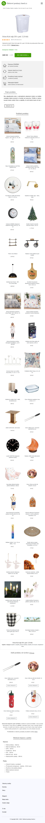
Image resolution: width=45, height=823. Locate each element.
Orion (39, 43)
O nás (4, 808)
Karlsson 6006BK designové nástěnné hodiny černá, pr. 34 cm (13, 225)
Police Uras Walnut (12, 253)
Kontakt (4, 812)
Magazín (4, 796)
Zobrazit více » (15, 45)
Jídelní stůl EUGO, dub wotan (13, 427)
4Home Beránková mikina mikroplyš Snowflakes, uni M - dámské (13, 343)
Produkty (8, 8)
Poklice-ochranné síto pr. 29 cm (33, 711)
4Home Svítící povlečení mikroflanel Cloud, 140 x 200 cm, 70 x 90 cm (32, 167)
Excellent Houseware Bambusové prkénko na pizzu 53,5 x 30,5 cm (32, 283)
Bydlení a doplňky (14, 8)
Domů (4, 8)
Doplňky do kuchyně (32, 644)
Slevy (3, 790)
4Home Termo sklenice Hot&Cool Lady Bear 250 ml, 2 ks (32, 138)
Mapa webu (5, 799)
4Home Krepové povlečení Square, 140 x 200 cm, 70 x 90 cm (12, 138)
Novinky (4, 787)
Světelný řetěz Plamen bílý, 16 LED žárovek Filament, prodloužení (12, 602)
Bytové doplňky (23, 644)
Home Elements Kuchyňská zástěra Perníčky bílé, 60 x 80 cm (13, 514)
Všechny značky (6, 783)
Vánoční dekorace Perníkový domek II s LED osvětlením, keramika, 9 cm (32, 514)
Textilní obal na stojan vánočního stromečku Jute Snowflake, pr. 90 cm (32, 544)
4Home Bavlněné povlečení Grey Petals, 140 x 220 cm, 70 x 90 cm (12, 313)
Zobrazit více (9, 106)
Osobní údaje (5, 803)
